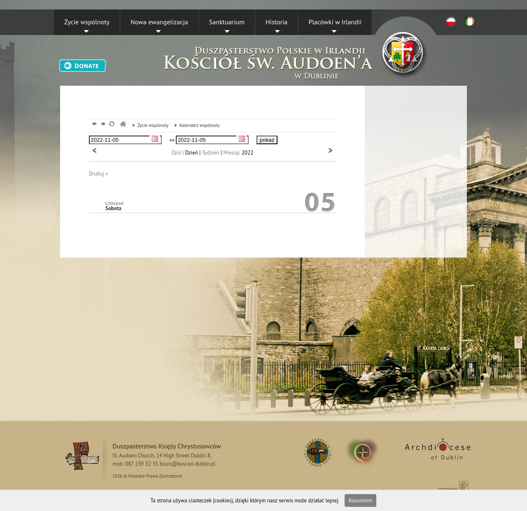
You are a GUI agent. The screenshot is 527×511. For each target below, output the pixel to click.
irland (368, 452)
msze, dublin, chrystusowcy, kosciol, (122, 124)
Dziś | (178, 152)
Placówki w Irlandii (334, 22)
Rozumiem (361, 500)
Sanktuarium (227, 22)
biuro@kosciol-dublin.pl (187, 463)
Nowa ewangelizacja (159, 22)
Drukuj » (98, 173)
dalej (102, 124)
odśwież (111, 124)
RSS (316, 452)
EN (471, 21)
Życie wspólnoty (87, 22)
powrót (93, 124)
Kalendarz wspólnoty (195, 125)
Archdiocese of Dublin (436, 452)
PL (450, 21)
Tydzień (210, 152)
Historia (276, 22)
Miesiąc (231, 152)
